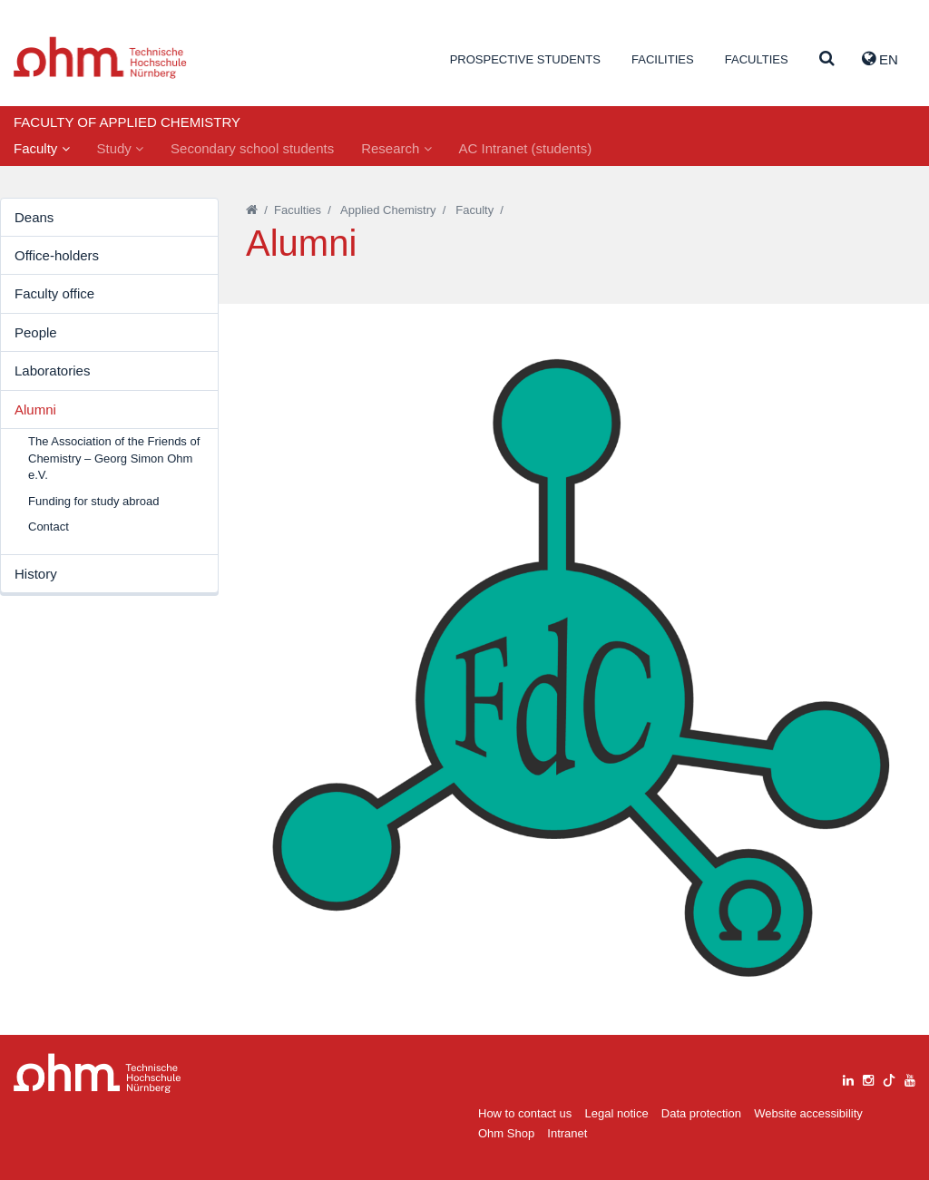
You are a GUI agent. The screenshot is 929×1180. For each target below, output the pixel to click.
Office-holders (57, 255)
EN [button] (880, 59)
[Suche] (827, 59)
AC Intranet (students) (525, 148)
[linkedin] (848, 1078)
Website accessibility (808, 1113)
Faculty (42, 148)
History (36, 573)
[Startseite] (252, 210)
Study (120, 148)
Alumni (35, 409)
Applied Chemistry (388, 210)
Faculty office (54, 293)
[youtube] (910, 1078)
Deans (34, 217)
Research (396, 148)
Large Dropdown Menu (97, 1073)
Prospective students (525, 59)
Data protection (701, 1113)
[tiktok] (889, 1078)
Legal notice (617, 1113)
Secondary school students (252, 148)
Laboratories (52, 370)
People (36, 332)
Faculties (756, 59)
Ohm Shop (506, 1133)
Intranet (567, 1133)
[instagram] (868, 1078)
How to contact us (525, 1113)
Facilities (662, 59)
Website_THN (100, 57)
